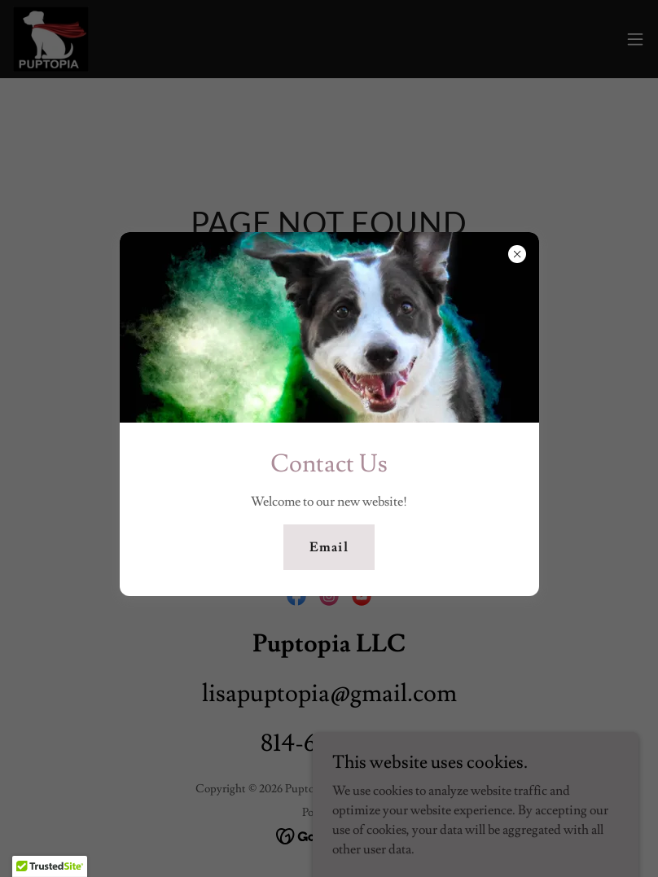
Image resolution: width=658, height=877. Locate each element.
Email (328, 547)
